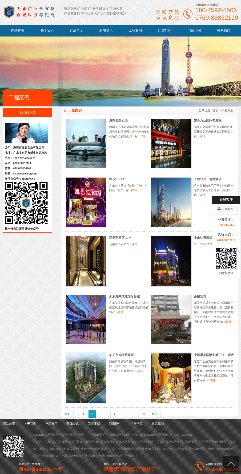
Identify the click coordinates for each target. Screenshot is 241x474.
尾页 (154, 414)
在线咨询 (227, 180)
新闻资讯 (105, 30)
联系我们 (223, 30)
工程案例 (135, 30)
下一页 (141, 414)
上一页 (80, 414)
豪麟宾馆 (200, 296)
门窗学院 (194, 30)
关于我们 (47, 30)
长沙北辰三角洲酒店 (207, 179)
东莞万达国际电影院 (207, 120)
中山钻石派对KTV (206, 237)
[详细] (143, 136)
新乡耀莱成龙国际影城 (124, 296)
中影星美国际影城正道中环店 (214, 355)
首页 (216, 110)
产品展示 (76, 30)
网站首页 (17, 30)
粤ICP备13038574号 (40, 469)
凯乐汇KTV (117, 179)
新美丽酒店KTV (120, 237)
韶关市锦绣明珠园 (121, 355)
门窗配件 (164, 30)
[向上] (231, 464)
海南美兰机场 (118, 120)
